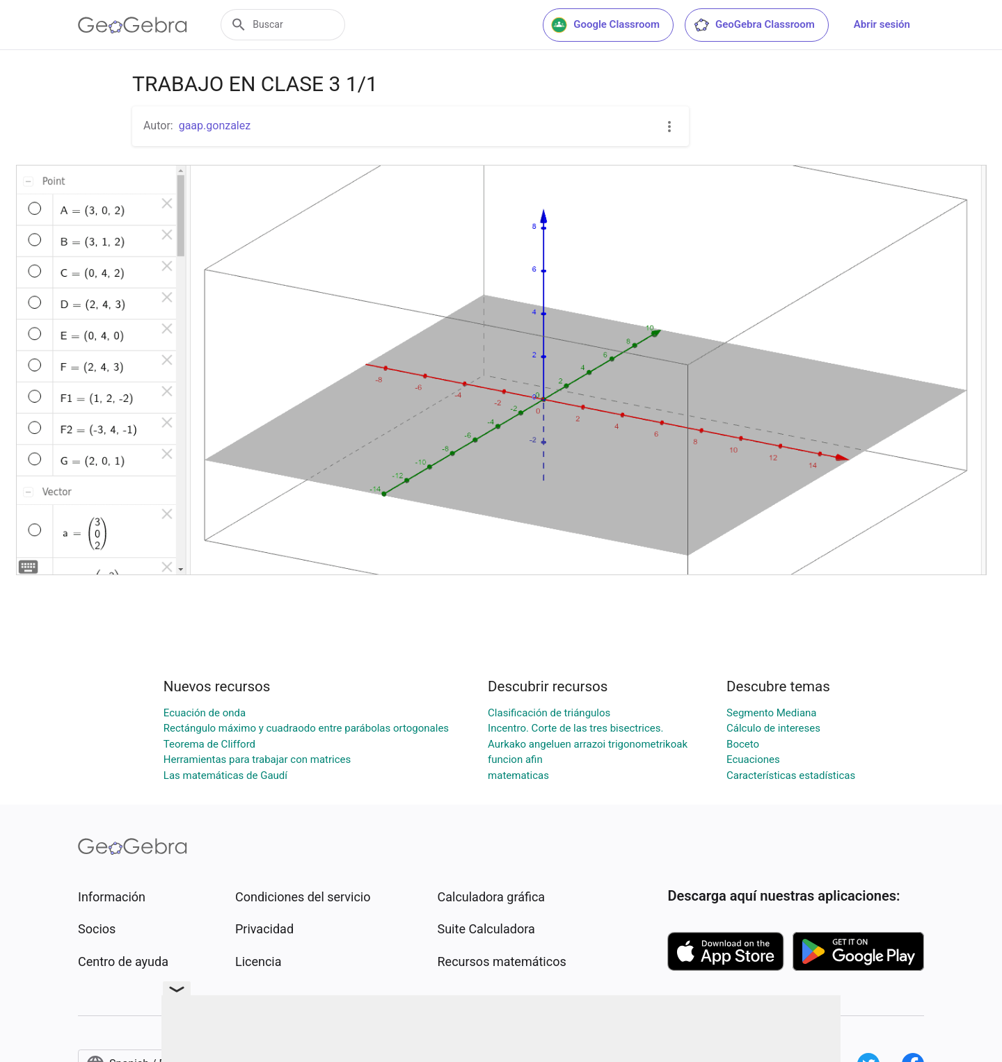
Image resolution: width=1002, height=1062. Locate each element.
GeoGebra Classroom (754, 25)
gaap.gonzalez (215, 125)
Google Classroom (605, 25)
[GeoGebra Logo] (132, 25)
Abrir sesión (882, 24)
